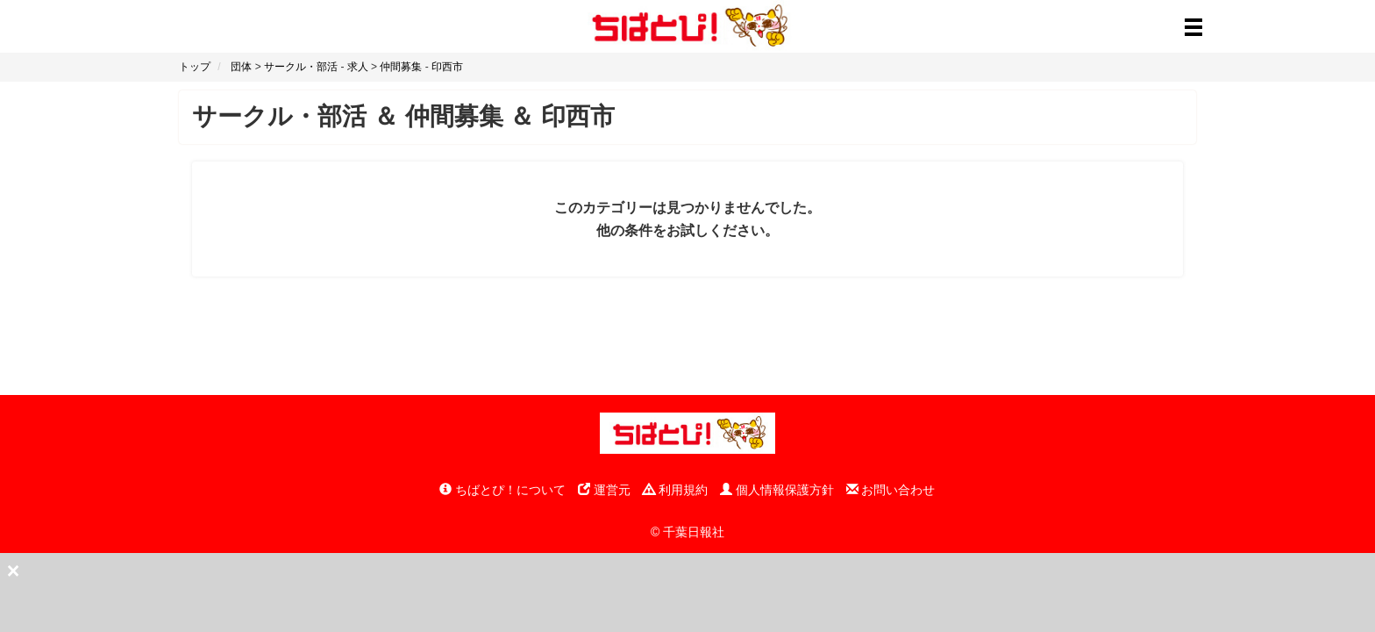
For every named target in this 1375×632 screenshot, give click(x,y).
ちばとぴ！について (502, 490)
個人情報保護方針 (777, 490)
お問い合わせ (891, 490)
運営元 (604, 490)
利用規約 (675, 490)
